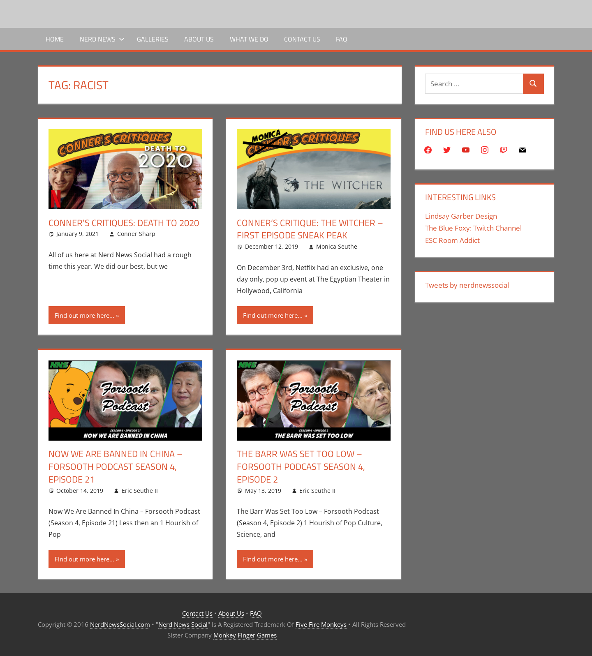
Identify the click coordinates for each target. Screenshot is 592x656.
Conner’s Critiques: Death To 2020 (124, 223)
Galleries (153, 39)
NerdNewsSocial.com (120, 624)
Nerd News (102, 39)
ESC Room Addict (452, 240)
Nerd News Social (183, 624)
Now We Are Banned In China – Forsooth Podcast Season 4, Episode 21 (116, 466)
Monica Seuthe (336, 246)
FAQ (341, 39)
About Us (199, 39)
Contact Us (302, 39)
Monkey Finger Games (245, 635)
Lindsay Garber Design (461, 216)
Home (55, 39)
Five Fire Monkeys (321, 624)
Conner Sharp (136, 234)
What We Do (249, 39)
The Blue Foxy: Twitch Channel (473, 228)
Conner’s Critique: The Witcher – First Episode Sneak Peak (310, 229)
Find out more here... (84, 315)
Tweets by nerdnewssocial (467, 285)
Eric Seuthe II (140, 490)
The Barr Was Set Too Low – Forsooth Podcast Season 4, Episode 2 (301, 466)
